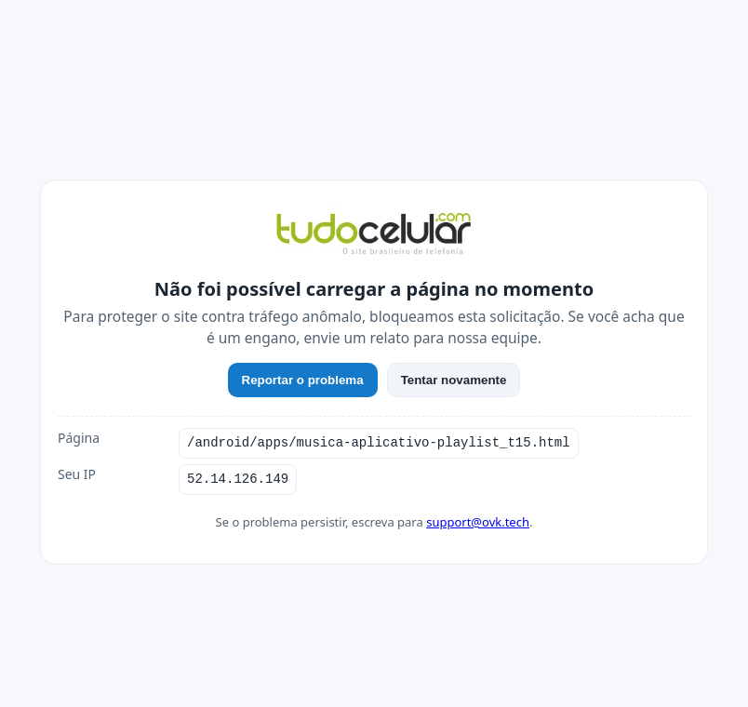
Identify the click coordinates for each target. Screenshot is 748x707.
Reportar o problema (303, 380)
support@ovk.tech (477, 522)
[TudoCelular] (374, 235)
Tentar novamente (454, 380)
